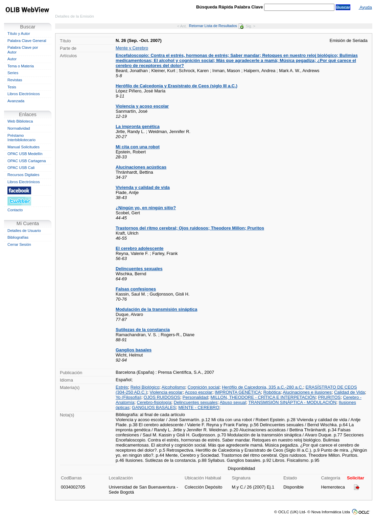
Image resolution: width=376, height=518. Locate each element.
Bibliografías (17, 237)
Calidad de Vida (349, 392)
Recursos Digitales (23, 175)
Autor (12, 59)
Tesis (11, 87)
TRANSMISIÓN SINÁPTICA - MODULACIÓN (292, 402)
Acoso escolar (198, 392)
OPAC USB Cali (20, 168)
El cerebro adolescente (140, 248)
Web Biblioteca (20, 121)
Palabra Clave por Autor (22, 49)
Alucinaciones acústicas (141, 167)
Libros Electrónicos (23, 94)
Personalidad (195, 397)
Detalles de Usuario (24, 231)
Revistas (14, 80)
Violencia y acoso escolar (142, 106)
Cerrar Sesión (19, 244)
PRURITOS (329, 397)
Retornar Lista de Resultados (216, 26)
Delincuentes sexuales (139, 268)
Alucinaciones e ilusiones (307, 392)
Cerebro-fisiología (154, 402)
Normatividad (18, 128)
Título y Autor (18, 33)
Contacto (15, 210)
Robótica (272, 392)
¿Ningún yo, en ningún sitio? (146, 207)
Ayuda (365, 7)
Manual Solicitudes (23, 147)
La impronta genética (138, 126)
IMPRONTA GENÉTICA (238, 392)
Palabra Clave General (26, 41)
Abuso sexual (233, 402)
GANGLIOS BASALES (154, 407)
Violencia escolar (166, 392)
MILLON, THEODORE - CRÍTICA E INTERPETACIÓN (263, 397)
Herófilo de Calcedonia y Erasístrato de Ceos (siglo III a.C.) (176, 85)
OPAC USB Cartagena (26, 161)
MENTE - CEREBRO (198, 407)
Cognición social (203, 387)
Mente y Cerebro (132, 47)
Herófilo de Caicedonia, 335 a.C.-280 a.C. (262, 387)
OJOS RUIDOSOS (162, 397)
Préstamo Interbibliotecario (21, 137)
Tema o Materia (20, 66)
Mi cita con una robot (138, 146)
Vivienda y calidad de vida (143, 187)
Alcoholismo (173, 387)
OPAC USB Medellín (25, 154)
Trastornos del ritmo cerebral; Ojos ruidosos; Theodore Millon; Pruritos (190, 228)
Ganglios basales (133, 349)
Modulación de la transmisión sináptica (156, 309)
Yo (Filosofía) (128, 397)
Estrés (122, 387)
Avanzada (15, 101)
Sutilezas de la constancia (143, 329)
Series (12, 73)
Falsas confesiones (136, 289)
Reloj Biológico (145, 387)
